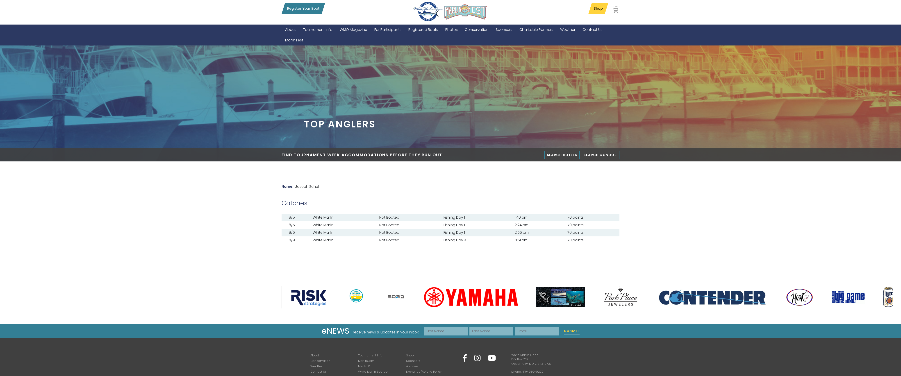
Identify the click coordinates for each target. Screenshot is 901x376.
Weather (316, 366)
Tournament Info (370, 355)
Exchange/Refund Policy (423, 371)
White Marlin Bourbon (373, 371)
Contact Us (318, 371)
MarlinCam (366, 361)
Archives (412, 366)
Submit (572, 330)
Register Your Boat (303, 8)
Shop (598, 8)
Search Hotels (562, 155)
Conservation (320, 361)
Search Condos (600, 155)
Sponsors (413, 361)
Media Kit (364, 366)
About (314, 355)
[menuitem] (290, 30)
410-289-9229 (533, 371)
